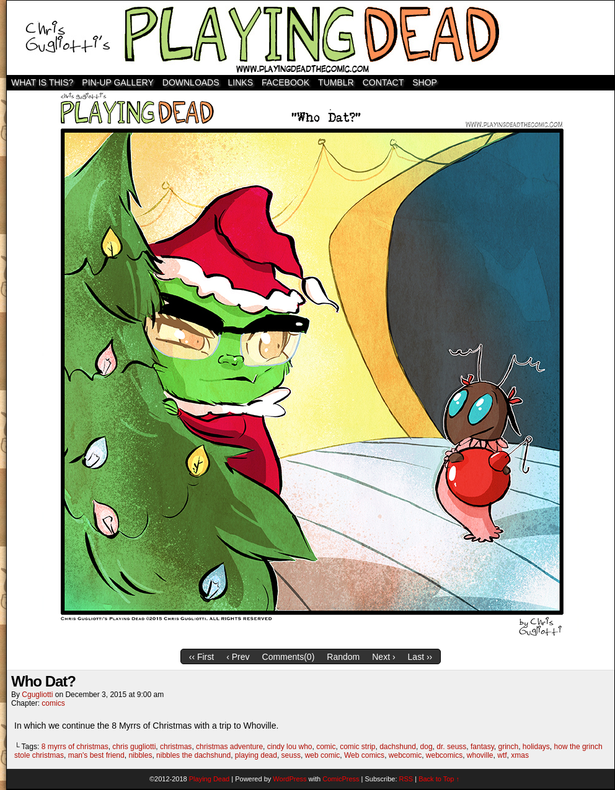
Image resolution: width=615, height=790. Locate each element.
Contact (383, 82)
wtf (502, 755)
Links (240, 82)
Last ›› (420, 657)
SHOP (424, 82)
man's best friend (96, 755)
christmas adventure (229, 746)
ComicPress (340, 779)
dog (426, 746)
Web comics (364, 755)
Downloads (190, 82)
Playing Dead (310, 38)
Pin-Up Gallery (117, 82)
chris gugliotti (134, 746)
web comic (322, 755)
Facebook (285, 82)
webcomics (444, 755)
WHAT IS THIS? (42, 82)
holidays (536, 746)
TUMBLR (336, 82)
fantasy (482, 746)
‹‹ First (201, 657)
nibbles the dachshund (193, 755)
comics (53, 703)
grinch (508, 746)
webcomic (405, 755)
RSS (406, 779)
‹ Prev (237, 657)
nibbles (140, 755)
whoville (480, 755)
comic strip (357, 746)
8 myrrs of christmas (75, 746)
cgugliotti (37, 694)
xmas (520, 755)
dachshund (397, 746)
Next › (383, 657)
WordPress (289, 779)
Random (343, 657)
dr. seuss (451, 746)
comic (325, 746)
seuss (291, 755)
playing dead (256, 755)
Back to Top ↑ (438, 779)
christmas (176, 746)
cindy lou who (289, 746)
